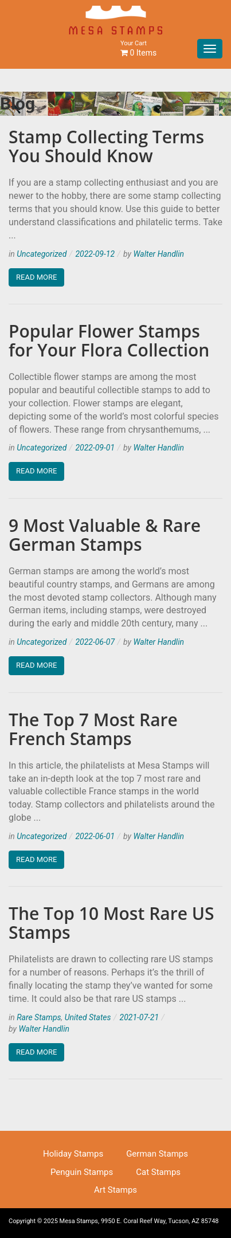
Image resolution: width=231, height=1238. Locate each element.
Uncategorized (41, 253)
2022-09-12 (95, 253)
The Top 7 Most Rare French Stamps (93, 729)
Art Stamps (115, 1190)
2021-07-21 (139, 1017)
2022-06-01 (95, 836)
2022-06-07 (95, 642)
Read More (36, 277)
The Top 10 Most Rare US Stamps (111, 923)
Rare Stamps (39, 1017)
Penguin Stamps (81, 1172)
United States (88, 1017)
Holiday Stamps (73, 1154)
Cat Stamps (158, 1172)
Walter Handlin (158, 253)
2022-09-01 (95, 447)
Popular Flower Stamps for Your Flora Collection (109, 340)
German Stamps (157, 1154)
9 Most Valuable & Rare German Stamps (105, 535)
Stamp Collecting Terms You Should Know (106, 146)
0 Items (138, 48)
